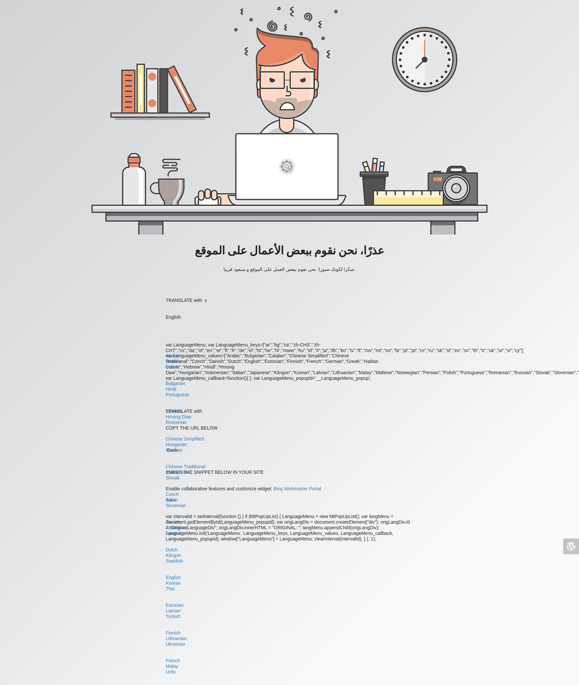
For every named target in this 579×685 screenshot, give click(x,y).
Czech (172, 494)
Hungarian (176, 444)
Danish (173, 522)
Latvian (173, 610)
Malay (172, 666)
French (173, 660)
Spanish (174, 533)
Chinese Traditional (185, 466)
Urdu (171, 671)
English (173, 577)
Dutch (172, 549)
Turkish (173, 616)
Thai (170, 588)
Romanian (176, 422)
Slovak (173, 477)
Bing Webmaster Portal (297, 488)
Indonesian (177, 472)
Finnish (173, 633)
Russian (174, 450)
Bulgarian (175, 383)
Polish (172, 367)
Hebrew (174, 361)
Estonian (175, 605)
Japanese (176, 527)
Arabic (172, 355)
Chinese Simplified (185, 438)
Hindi (171, 389)
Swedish (174, 561)
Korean (173, 583)
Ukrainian (175, 644)
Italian (172, 500)
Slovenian (176, 505)
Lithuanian (176, 638)
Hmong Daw (178, 416)
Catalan (174, 411)
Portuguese (177, 394)
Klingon (173, 555)
